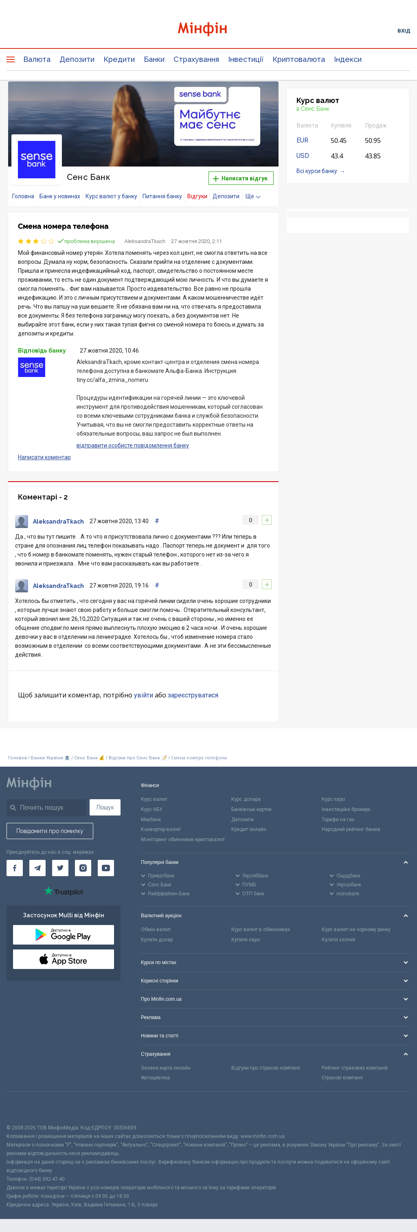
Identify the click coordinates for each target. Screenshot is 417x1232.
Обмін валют (156, 929)
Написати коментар (44, 457)
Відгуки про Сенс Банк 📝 (138, 758)
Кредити (119, 59)
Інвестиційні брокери (346, 809)
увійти (143, 695)
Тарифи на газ (338, 819)
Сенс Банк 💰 (89, 758)
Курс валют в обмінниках (260, 929)
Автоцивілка (155, 1078)
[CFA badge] (25, 1107)
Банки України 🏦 (51, 758)
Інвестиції (245, 59)
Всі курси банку (316, 171)
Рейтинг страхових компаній (355, 1068)
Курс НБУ (151, 809)
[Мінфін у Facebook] (15, 868)
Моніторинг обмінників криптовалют (183, 839)
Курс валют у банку (111, 196)
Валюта (36, 59)
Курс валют (154, 799)
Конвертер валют (161, 829)
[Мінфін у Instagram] (83, 868)
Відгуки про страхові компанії (265, 1068)
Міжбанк (151, 819)
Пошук (105, 807)
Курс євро (333, 799)
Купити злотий (338, 940)
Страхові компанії (342, 1078)
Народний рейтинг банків (351, 829)
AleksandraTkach (145, 241)
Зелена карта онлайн (166, 1068)
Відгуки (197, 196)
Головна (23, 196)
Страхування (196, 59)
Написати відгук (240, 178)
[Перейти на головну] (208, 30)
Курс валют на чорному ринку (356, 929)
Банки (154, 59)
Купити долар (157, 940)
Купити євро (245, 940)
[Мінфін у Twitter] (60, 868)
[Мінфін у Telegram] (37, 868)
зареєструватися (193, 695)
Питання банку (162, 196)
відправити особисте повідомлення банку (133, 445)
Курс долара (246, 799)
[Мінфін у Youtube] (106, 868)
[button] (261, 97)
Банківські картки (251, 809)
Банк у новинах (60, 196)
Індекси (348, 59)
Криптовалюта (298, 59)
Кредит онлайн (248, 829)
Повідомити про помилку (49, 831)
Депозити (76, 59)
